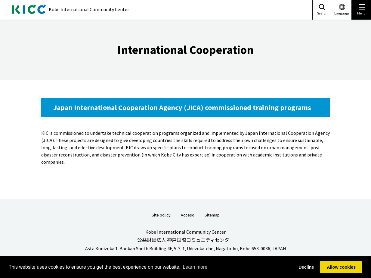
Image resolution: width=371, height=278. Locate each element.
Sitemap (212, 215)
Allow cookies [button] (341, 267)
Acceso (187, 215)
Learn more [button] (195, 267)
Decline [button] (306, 267)
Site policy (161, 215)
